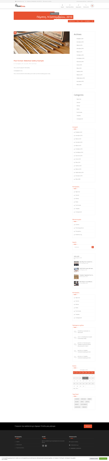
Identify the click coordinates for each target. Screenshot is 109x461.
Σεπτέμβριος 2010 (80, 58)
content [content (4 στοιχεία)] (77, 399)
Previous (16, 44)
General (78, 103)
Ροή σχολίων (78, 232)
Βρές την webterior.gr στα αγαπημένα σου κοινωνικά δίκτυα (53, 441)
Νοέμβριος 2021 (80, 38)
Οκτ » (77, 389)
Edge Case (79, 100)
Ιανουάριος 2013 (80, 42)
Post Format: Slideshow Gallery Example (29, 61)
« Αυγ (74, 389)
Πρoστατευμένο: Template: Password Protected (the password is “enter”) (84, 345)
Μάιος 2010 (79, 68)
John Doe (80, 357)
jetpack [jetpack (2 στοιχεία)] (87, 402)
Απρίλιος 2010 (80, 71)
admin (27, 63)
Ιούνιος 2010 (79, 65)
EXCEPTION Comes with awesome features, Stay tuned (92, 269)
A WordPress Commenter (83, 331)
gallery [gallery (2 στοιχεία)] (76, 402)
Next (67, 44)
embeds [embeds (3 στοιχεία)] (89, 399)
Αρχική (17, 441)
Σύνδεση (77, 225)
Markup (78, 106)
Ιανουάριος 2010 (80, 81)
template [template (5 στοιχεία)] (84, 408)
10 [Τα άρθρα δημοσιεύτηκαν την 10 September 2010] (86, 379)
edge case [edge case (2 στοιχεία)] (83, 399)
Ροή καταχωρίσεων (79, 228)
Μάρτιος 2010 (79, 74)
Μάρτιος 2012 (79, 45)
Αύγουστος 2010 (80, 61)
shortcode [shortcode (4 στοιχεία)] (77, 408)
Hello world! (76, 257)
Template (79, 116)
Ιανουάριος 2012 (80, 48)
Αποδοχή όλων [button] (103, 458)
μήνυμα (88, 426)
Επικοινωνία (19, 444)
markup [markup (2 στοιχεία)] (76, 405)
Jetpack (17, 70)
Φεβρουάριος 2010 (81, 78)
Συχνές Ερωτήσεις (20, 447)
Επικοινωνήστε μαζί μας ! (82, 1)
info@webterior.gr (19, 1)
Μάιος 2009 (79, 84)
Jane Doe (80, 343)
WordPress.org (78, 235)
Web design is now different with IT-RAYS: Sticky (90, 282)
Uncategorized (80, 119)
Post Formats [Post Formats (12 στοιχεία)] (84, 405)
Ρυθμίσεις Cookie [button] (94, 458)
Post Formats (33, 63)
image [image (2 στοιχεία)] (82, 402)
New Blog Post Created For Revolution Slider (89, 262)
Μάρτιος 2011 (79, 51)
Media (78, 110)
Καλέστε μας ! (90, 1)
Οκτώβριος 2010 (80, 55)
